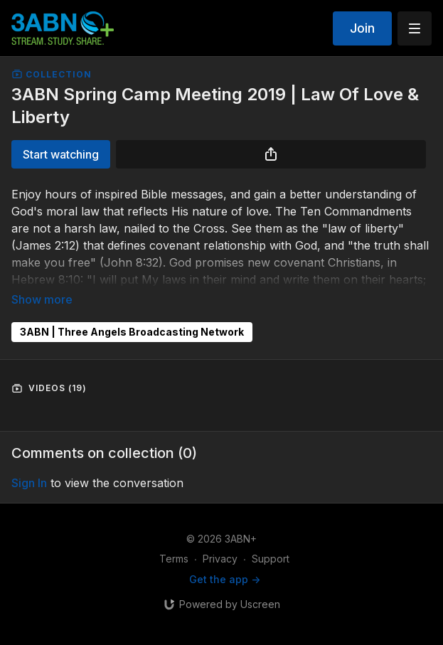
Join (362, 28)
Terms (173, 559)
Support (270, 559)
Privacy (220, 559)
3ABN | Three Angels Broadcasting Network (132, 332)
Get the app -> (224, 579)
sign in (29, 483)
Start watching (61, 154)
